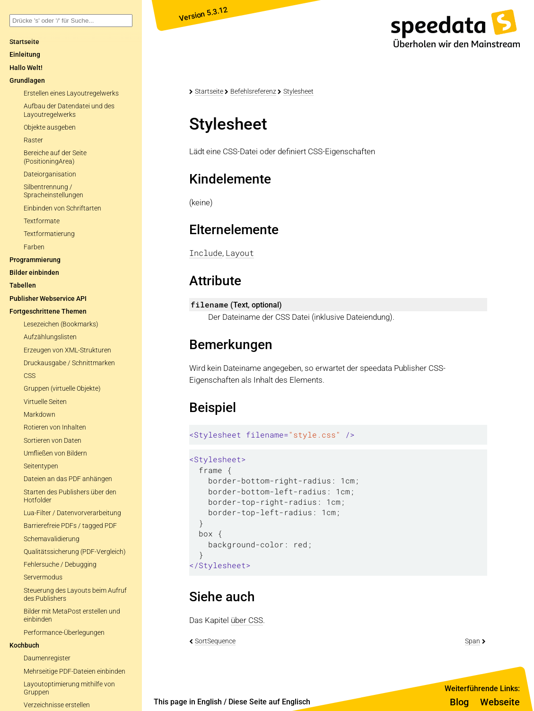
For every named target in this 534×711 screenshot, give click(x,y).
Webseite (500, 702)
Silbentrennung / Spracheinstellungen (53, 191)
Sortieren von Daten (52, 441)
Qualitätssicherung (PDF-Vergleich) (75, 552)
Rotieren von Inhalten (55, 427)
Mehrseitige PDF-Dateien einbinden (74, 671)
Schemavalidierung (51, 539)
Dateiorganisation (50, 174)
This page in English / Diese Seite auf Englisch (232, 701)
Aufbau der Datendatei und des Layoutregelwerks (69, 110)
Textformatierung (49, 234)
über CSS (247, 620)
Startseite (209, 91)
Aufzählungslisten (50, 337)
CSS (29, 376)
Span (472, 641)
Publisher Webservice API (48, 299)
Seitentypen (41, 466)
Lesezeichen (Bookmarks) (61, 324)
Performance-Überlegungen (64, 633)
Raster (33, 140)
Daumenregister (47, 658)
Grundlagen (27, 81)
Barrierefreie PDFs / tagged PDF (70, 526)
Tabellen (22, 285)
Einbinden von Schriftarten (62, 208)
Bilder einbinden (34, 273)
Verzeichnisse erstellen (57, 705)
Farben (34, 247)
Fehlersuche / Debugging (60, 565)
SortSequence (215, 641)
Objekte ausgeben (50, 127)
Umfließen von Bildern (55, 453)
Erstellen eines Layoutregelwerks (71, 93)
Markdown (39, 415)
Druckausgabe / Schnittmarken (69, 363)
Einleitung (24, 55)
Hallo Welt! (26, 68)
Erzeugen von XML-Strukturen (67, 350)
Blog (459, 702)
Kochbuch (24, 645)
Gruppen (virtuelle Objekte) (62, 389)
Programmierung (35, 260)
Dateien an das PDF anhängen (68, 479)
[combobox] (70, 20)
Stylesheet (298, 91)
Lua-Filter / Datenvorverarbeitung (72, 513)
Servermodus (43, 577)
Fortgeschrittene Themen (48, 311)
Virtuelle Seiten (45, 402)
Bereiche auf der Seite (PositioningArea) (55, 157)
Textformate (42, 221)
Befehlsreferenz (253, 91)
